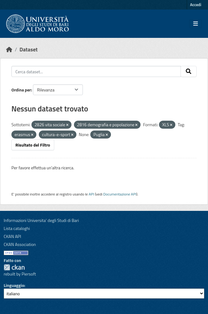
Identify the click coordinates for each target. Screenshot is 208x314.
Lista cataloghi (17, 228)
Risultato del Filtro (32, 145)
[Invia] (189, 71)
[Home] (9, 49)
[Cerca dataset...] (96, 71)
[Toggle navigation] (195, 23)
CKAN (14, 267)
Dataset (28, 49)
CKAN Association (20, 244)
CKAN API (12, 236)
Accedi (195, 5)
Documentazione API (119, 194)
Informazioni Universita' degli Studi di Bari (41, 220)
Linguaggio (14, 285)
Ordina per (21, 90)
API (91, 194)
